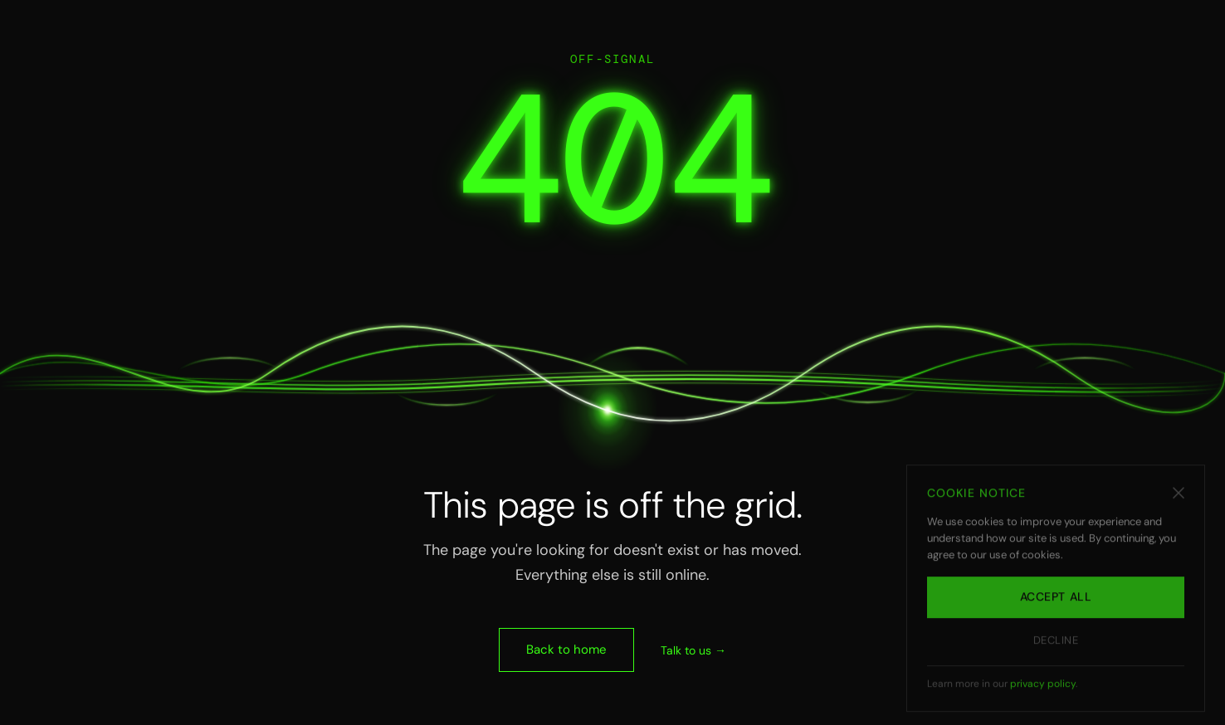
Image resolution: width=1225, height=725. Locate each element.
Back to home (566, 649)
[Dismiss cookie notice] (1178, 499)
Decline (1056, 647)
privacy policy (1043, 690)
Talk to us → (693, 650)
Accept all (1056, 603)
